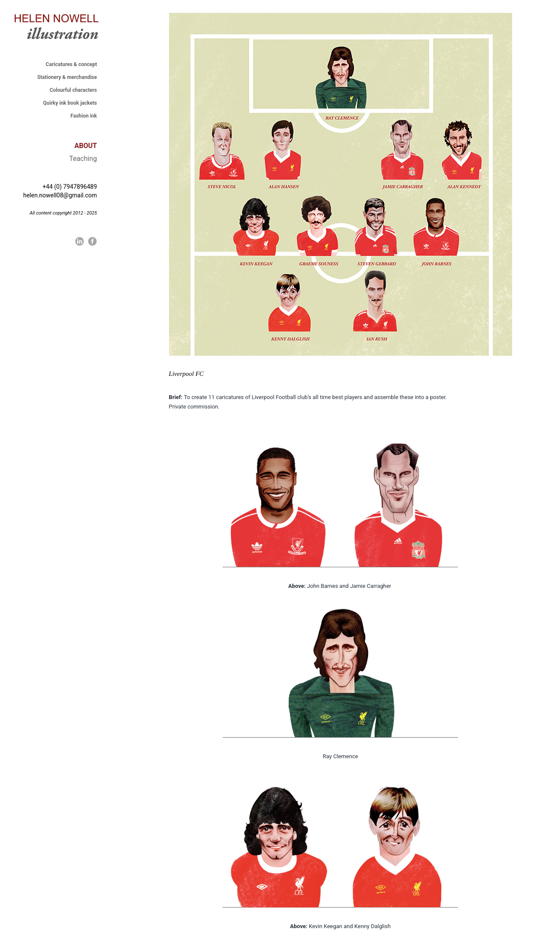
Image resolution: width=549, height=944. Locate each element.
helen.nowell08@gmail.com (60, 195)
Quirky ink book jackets (70, 103)
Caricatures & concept (71, 64)
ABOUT (86, 146)
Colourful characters (73, 90)
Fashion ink (83, 116)
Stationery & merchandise (67, 77)
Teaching (83, 158)
